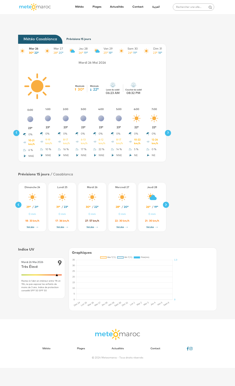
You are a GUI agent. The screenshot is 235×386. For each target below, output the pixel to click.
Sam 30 (132, 48)
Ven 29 (108, 48)
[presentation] (16, 133)
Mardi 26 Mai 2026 (92, 62)
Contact (137, 7)
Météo (79, 7)
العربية (156, 7)
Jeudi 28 (152, 187)
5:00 (118, 109)
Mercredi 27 (122, 187)
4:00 (101, 109)
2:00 (65, 109)
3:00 (83, 109)
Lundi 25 (62, 187)
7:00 (154, 109)
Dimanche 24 (32, 187)
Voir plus (32, 227)
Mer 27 (58, 48)
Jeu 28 (83, 48)
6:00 (136, 109)
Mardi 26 (92, 187)
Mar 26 (33, 48)
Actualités (117, 7)
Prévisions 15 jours (78, 39)
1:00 (47, 109)
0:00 (30, 110)
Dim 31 (157, 48)
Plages (96, 7)
